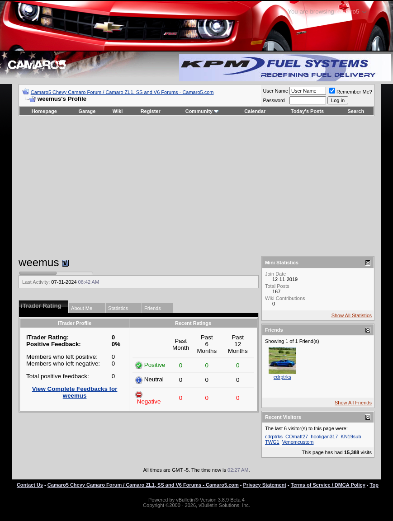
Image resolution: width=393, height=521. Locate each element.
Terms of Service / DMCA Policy (328, 485)
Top (374, 485)
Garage (87, 111)
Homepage (44, 111)
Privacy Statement (264, 485)
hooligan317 (324, 436)
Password (273, 100)
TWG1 (272, 442)
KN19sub (351, 436)
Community (202, 111)
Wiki (118, 111)
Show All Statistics (351, 315)
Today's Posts (307, 111)
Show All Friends (353, 402)
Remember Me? (350, 91)
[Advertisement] (196, 186)
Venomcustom (298, 442)
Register (151, 111)
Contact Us (30, 485)
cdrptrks (282, 377)
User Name (275, 91)
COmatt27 (296, 436)
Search (356, 111)
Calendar (254, 111)
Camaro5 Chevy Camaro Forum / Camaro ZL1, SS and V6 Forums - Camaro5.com (122, 92)
